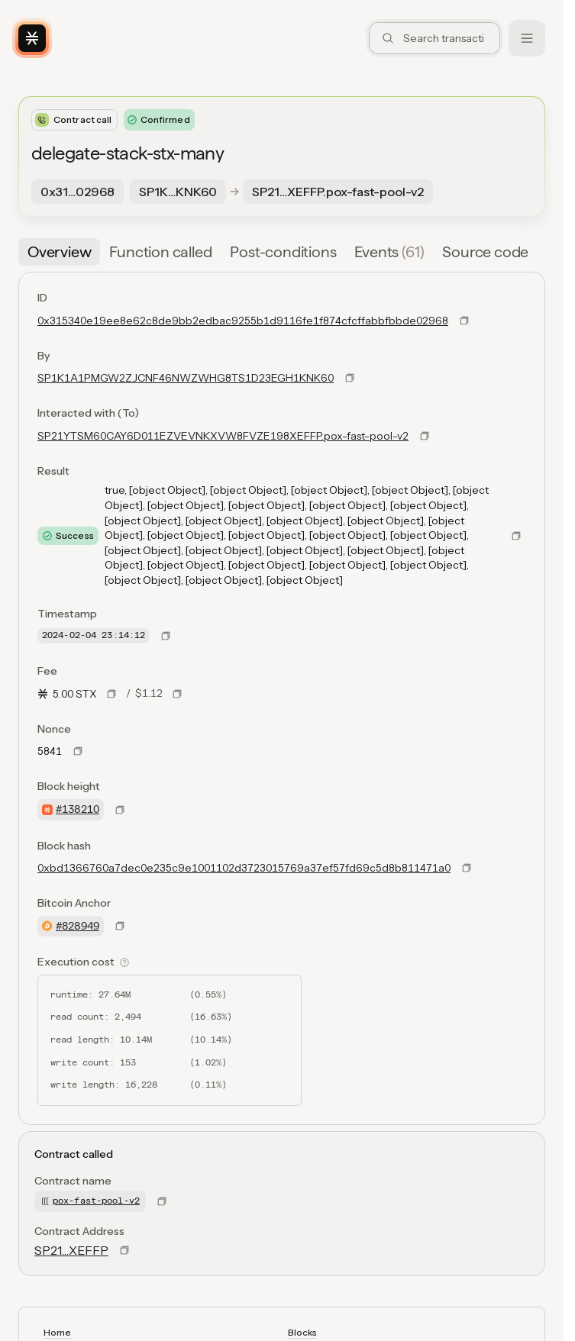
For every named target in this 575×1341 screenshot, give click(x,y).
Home (57, 1332)
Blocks (302, 1332)
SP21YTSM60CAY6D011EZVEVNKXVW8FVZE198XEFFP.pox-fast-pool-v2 (223, 436)
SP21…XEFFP (71, 1250)
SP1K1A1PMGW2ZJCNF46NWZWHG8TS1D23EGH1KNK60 (185, 378)
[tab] (59, 252)
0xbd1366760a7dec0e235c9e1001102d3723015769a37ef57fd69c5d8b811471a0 (244, 868)
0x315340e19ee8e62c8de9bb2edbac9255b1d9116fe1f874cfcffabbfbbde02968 (242, 320)
